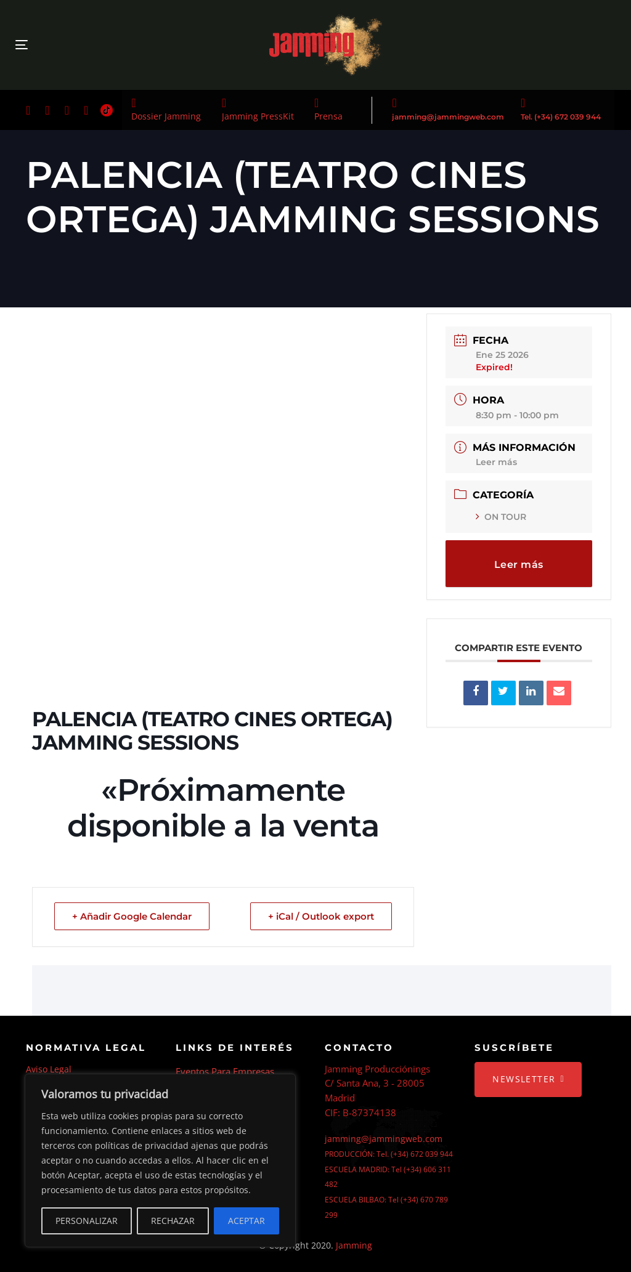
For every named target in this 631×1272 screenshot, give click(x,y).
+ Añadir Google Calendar (132, 916)
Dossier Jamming (166, 116)
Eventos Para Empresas (225, 1071)
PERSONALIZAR (86, 1220)
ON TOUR (501, 516)
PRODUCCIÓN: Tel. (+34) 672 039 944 (389, 1154)
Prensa (328, 116)
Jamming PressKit (258, 116)
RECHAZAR (173, 1220)
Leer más (496, 462)
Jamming (354, 1245)
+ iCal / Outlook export (321, 916)
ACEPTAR (246, 1220)
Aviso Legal (48, 1069)
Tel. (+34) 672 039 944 (561, 116)
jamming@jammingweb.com (448, 116)
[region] (160, 1160)
